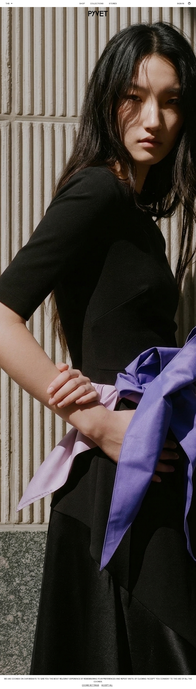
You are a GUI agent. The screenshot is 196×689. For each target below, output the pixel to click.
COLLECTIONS (96, 4)
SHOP (82, 4)
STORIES (113, 4)
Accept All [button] (107, 685)
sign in (180, 4)
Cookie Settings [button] (90, 685)
